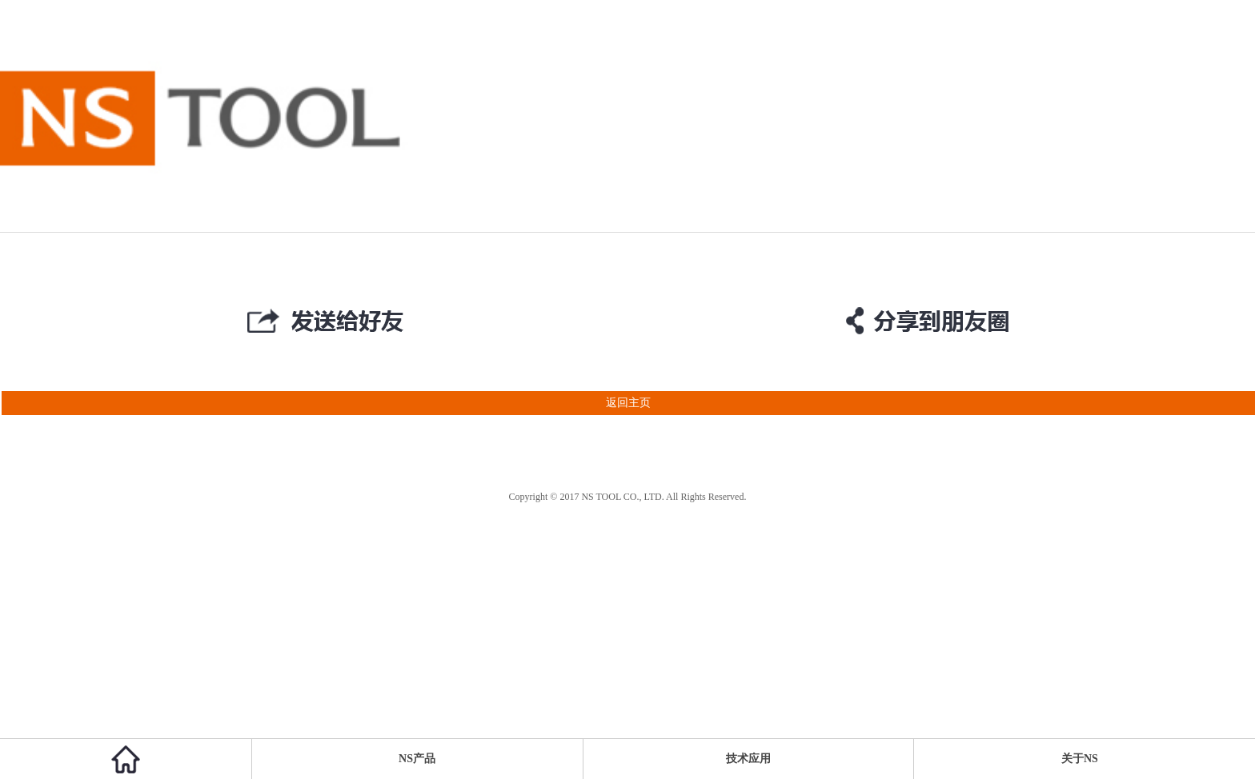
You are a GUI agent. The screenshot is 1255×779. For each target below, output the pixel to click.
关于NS (1079, 759)
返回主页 (325, 403)
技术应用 (748, 759)
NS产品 (417, 759)
